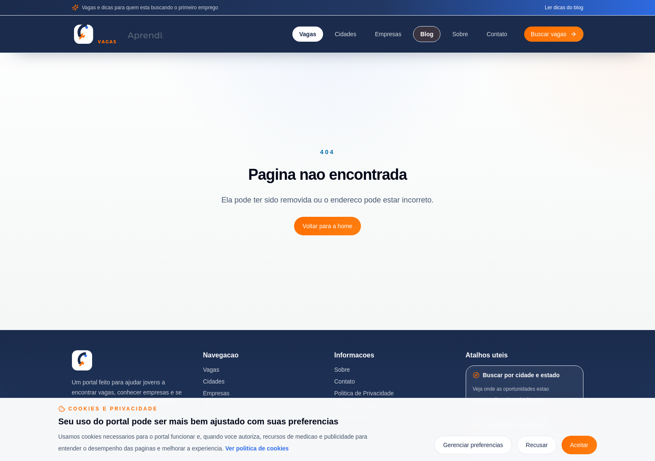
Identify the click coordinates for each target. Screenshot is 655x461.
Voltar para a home (327, 226)
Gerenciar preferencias (473, 445)
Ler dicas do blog (564, 8)
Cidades (345, 34)
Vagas (307, 34)
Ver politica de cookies (257, 448)
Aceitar (579, 445)
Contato (497, 34)
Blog (426, 34)
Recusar (537, 445)
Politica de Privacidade (364, 393)
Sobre (460, 34)
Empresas (388, 34)
